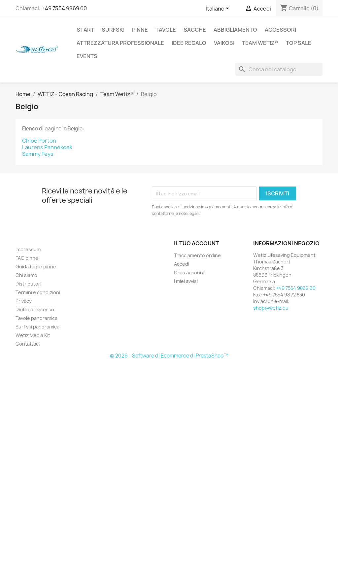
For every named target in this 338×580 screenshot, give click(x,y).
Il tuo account (196, 243)
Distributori (28, 284)
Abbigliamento (235, 29)
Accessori (280, 29)
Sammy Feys (37, 153)
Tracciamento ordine (197, 255)
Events (87, 56)
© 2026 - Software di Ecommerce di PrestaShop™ (169, 355)
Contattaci (28, 344)
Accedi (181, 264)
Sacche (195, 29)
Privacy (24, 301)
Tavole (165, 29)
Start (85, 29)
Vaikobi (224, 43)
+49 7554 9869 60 (64, 8)
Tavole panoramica (36, 318)
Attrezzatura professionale (120, 43)
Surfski (113, 29)
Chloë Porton (39, 140)
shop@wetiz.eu (270, 308)
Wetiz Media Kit (33, 335)
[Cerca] (278, 69)
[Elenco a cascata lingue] (218, 9)
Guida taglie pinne (36, 266)
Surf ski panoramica (37, 327)
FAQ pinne (27, 258)
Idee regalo (189, 43)
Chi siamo (26, 275)
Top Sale (298, 43)
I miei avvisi (186, 281)
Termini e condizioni (38, 292)
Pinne (140, 29)
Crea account (189, 272)
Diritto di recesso (35, 309)
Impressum (28, 249)
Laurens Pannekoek (47, 147)
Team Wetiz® (260, 43)
